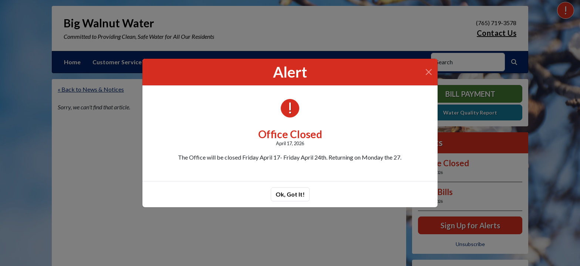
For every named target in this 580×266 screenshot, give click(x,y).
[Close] (429, 72)
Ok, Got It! (290, 194)
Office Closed (290, 134)
